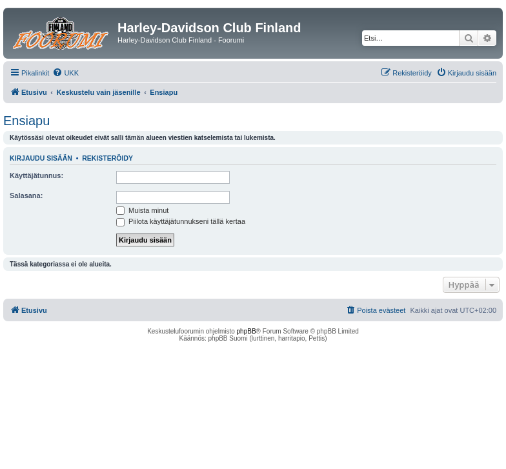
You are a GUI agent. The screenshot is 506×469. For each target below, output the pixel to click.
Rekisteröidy (107, 158)
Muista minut (142, 210)
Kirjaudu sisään (41, 158)
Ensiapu (26, 121)
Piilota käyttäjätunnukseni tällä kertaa (180, 221)
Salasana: (26, 195)
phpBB (246, 331)
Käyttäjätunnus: (36, 175)
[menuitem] (65, 73)
